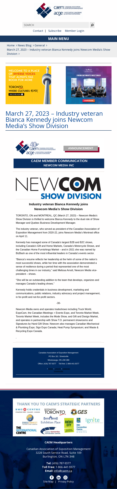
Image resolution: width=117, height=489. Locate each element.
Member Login (74, 31)
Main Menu (58, 38)
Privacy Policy (66, 481)
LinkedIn (58, 369)
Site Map (48, 481)
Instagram (66, 369)
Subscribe (54, 31)
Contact (38, 31)
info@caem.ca (63, 471)
